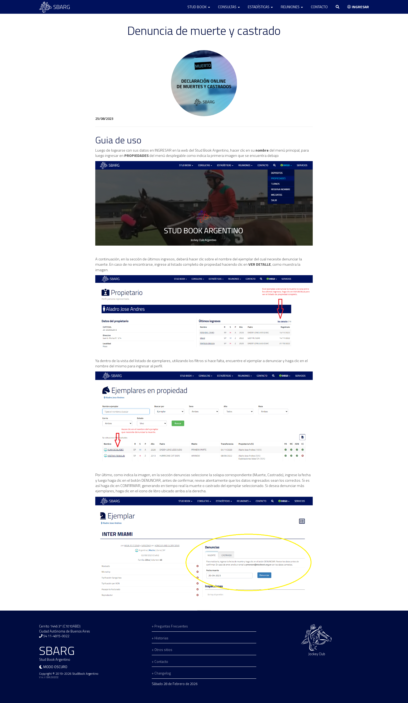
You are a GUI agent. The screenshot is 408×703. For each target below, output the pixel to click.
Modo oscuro (55, 666)
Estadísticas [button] (260, 7)
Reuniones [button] (292, 7)
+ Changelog (161, 673)
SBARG (54, 7)
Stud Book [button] (198, 7)
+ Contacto (160, 661)
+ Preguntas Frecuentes (170, 626)
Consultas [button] (229, 7)
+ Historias (160, 638)
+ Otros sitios (162, 649)
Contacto (319, 7)
